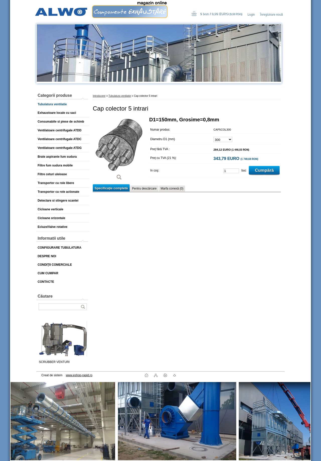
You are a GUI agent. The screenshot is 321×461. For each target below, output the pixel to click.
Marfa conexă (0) (172, 188)
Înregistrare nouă (271, 14)
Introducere (99, 96)
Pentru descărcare (144, 188)
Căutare (45, 296)
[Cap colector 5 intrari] (119, 150)
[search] (82, 307)
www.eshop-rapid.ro (79, 375)
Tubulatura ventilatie (120, 96)
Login (251, 14)
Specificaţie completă (111, 188)
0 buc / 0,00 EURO (221, 14)
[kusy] (231, 170)
